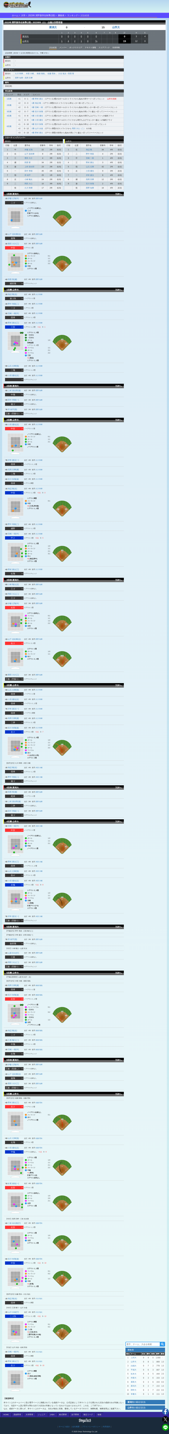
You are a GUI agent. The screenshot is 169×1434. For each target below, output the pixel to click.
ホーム (15, 15)
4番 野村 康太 (37, 99)
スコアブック (104, 47)
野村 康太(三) (13, 323)
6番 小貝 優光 (37, 116)
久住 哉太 (62, 73)
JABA (52, 1415)
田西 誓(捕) (12, 279)
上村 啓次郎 (29, 167)
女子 (75, 1415)
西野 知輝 (19, 78)
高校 (17, 1415)
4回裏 (9, 116)
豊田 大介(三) (13, 244)
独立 (88, 1415)
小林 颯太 (28, 179)
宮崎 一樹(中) (13, 313)
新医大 (133, 1382)
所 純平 (28, 175)
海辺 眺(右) (12, 294)
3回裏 (9, 111)
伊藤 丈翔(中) (13, 198)
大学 (23, 15)
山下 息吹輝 (29, 154)
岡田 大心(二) (13, 594)
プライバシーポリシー (91, 1427)
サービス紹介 (64, 1427)
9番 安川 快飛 (37, 111)
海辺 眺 (89, 150)
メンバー (63, 47)
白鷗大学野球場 (55, 22)
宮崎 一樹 (90, 158)
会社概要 (76, 1427)
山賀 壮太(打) (13, 953)
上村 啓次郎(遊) (14, 390)
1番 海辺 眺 (36, 103)
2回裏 (9, 105)
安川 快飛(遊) (13, 479)
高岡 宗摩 (29, 78)
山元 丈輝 (90, 167)
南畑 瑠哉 (41, 73)
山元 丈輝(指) (13, 366)
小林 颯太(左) (13, 584)
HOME (6, 1415)
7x (96, 41)
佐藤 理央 (51, 73)
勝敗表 (61, 15)
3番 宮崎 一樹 (37, 107)
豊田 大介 (28, 158)
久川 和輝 (19, 73)
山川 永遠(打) (13, 1312)
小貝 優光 (90, 171)
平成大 (133, 1370)
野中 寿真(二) (13, 304)
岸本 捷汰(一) (13, 460)
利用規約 (106, 1427)
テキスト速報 (90, 47)
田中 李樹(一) (13, 400)
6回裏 (9, 126)
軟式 (63, 1415)
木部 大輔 (30, 73)
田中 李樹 (28, 171)
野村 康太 (90, 162)
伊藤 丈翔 (28, 150)
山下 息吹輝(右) (14, 234)
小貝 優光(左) (13, 375)
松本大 (133, 1374)
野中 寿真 (90, 154)
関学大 (133, 1390)
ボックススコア (75, 47)
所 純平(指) (12, 409)
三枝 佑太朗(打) (14, 1223)
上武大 (133, 1357)
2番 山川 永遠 (37, 128)
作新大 (133, 1378)
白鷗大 (133, 1366)
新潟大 (53, 27)
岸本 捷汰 (90, 175)
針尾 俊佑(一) (13, 1183)
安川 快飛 (90, 184)
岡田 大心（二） (78, 128)
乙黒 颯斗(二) (13, 1040)
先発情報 (116, 47)
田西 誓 (71, 73)
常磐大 (133, 1394)
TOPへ (118, 194)
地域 (99, 1415)
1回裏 (9, 99)
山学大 (116, 27)
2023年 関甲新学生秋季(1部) (41, 15)
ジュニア (41, 1415)
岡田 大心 (28, 184)
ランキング (72, 15)
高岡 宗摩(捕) (13, 470)
